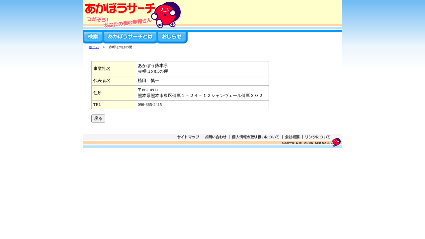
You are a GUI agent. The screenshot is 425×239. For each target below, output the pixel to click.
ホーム (94, 47)
